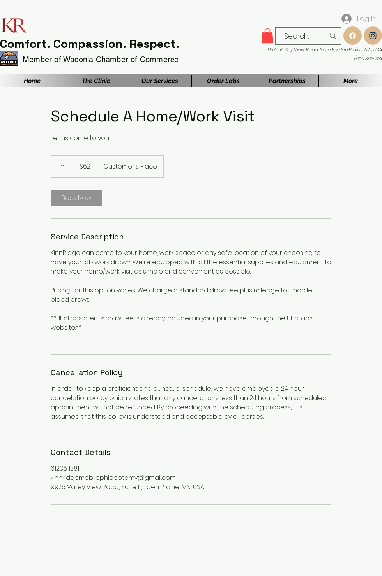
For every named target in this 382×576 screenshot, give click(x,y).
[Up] (352, 35)
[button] (267, 35)
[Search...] (296, 36)
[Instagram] (373, 35)
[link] (76, 198)
